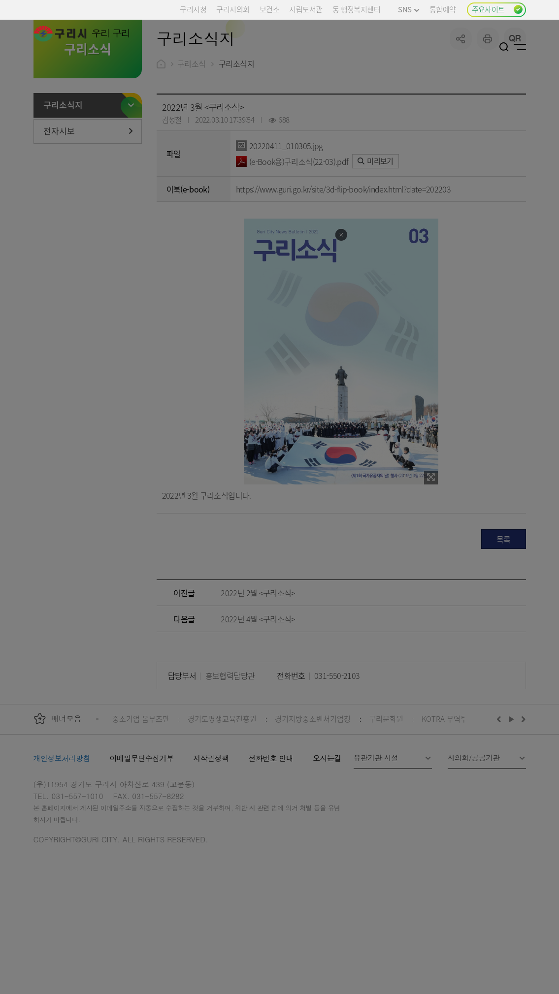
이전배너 (501, 793)
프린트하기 (488, 113)
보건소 (269, 9)
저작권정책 (211, 832)
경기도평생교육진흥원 (222, 793)
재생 (511, 793)
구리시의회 (232, 9)
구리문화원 (386, 793)
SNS (408, 9)
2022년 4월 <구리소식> (258, 693)
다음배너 (522, 793)
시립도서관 (305, 9)
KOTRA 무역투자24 (452, 793)
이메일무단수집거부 (142, 832)
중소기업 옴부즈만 (140, 793)
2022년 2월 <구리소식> (258, 667)
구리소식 (191, 138)
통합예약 (442, 9)
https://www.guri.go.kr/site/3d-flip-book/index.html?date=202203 (343, 263)
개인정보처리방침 (61, 832)
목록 (503, 613)
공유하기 (461, 113)
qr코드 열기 (515, 113)
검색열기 (504, 46)
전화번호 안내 (270, 832)
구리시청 (193, 9)
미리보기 (376, 235)
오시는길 (327, 832)
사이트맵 (520, 46)
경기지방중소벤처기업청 (313, 793)
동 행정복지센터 (356, 9)
